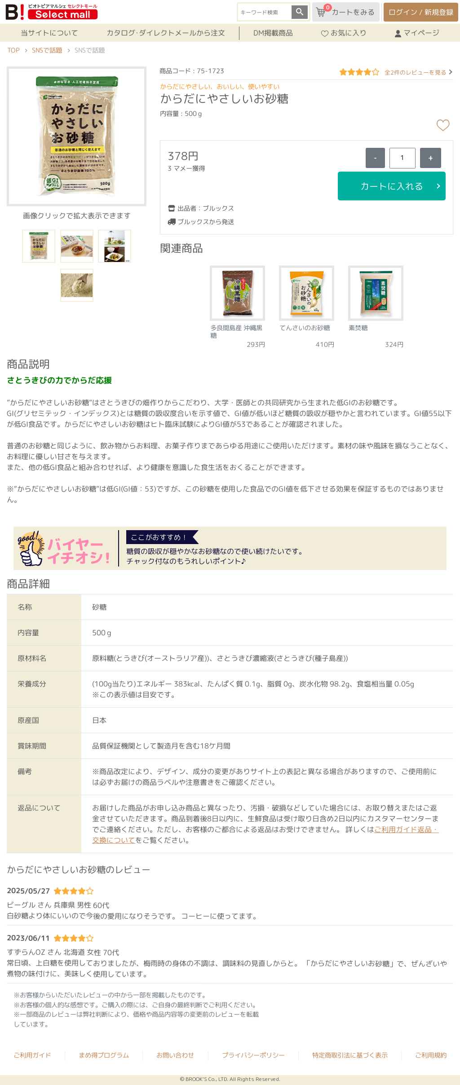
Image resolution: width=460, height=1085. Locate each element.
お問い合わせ (175, 1055)
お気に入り (344, 33)
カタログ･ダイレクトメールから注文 (165, 33)
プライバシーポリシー (253, 1055)
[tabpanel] (237, 304)
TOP (13, 50)
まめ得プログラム (104, 1055)
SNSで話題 (47, 50)
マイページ (417, 33)
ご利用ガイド (32, 1055)
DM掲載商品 (273, 33)
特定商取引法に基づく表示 (350, 1055)
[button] (76, 136)
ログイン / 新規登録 (421, 12)
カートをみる (345, 10)
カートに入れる (391, 186)
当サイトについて (49, 33)
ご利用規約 (431, 1055)
